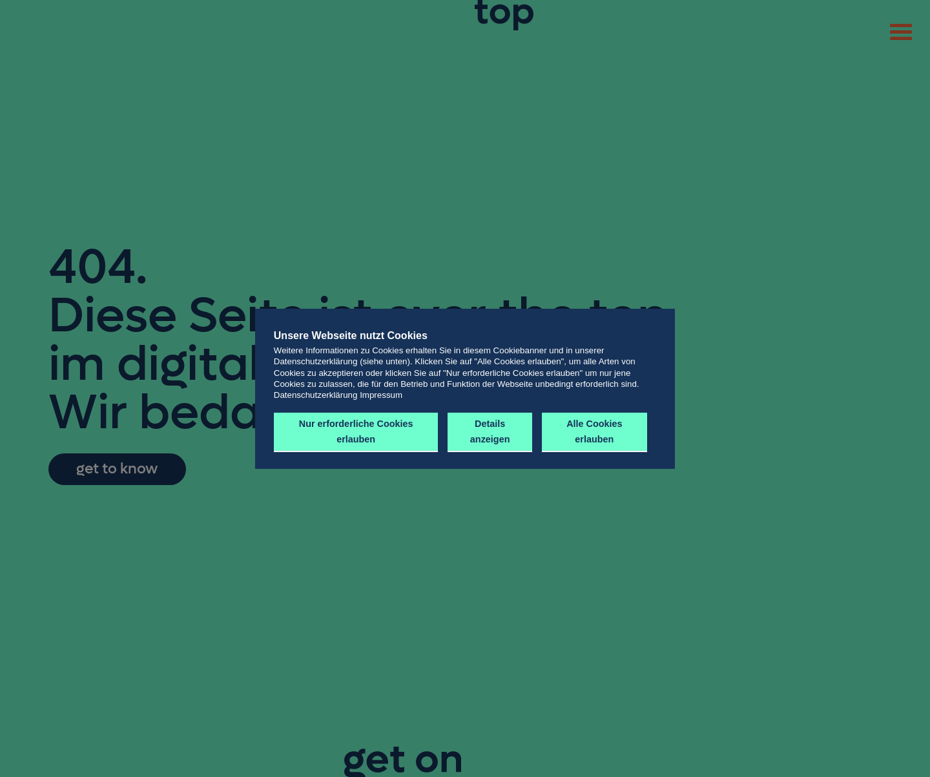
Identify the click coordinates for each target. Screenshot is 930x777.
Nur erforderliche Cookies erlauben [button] (355, 431)
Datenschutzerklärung (316, 395)
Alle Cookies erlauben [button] (593, 431)
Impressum (381, 395)
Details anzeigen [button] (488, 431)
